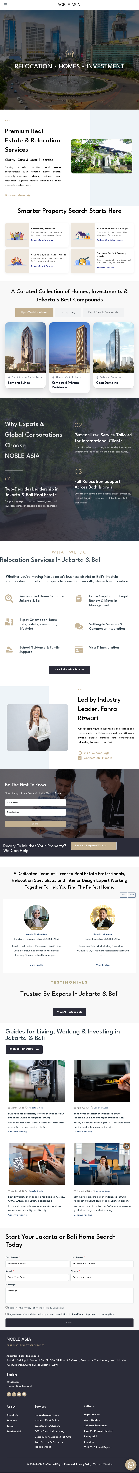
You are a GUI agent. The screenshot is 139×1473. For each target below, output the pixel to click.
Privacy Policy (83, 1465)
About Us (12, 1415)
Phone (74, 1271)
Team (10, 1426)
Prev (124, 895)
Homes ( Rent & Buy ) (47, 1421)
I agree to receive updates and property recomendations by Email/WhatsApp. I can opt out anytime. (61, 1314)
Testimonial (14, 1432)
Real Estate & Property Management (49, 1445)
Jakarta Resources (95, 1426)
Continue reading (17, 1132)
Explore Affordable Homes (110, 240)
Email (9, 1271)
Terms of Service (102, 1465)
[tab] (34, 312)
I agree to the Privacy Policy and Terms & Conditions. (36, 1308)
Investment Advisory (47, 1426)
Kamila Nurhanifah (36, 934)
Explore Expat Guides (42, 266)
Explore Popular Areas (42, 240)
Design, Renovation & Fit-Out (53, 1437)
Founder (12, 1421)
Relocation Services (47, 1415)
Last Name (77, 1257)
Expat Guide (92, 1415)
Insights (89, 1442)
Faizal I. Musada (103, 934)
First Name (12, 1257)
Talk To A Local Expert (98, 1448)
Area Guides (92, 1420)
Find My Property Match (98, 1431)
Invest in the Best (105, 268)
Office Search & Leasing (49, 1432)
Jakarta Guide (36, 1108)
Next (132, 895)
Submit (35, 824)
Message (10, 1285)
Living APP (90, 1437)
